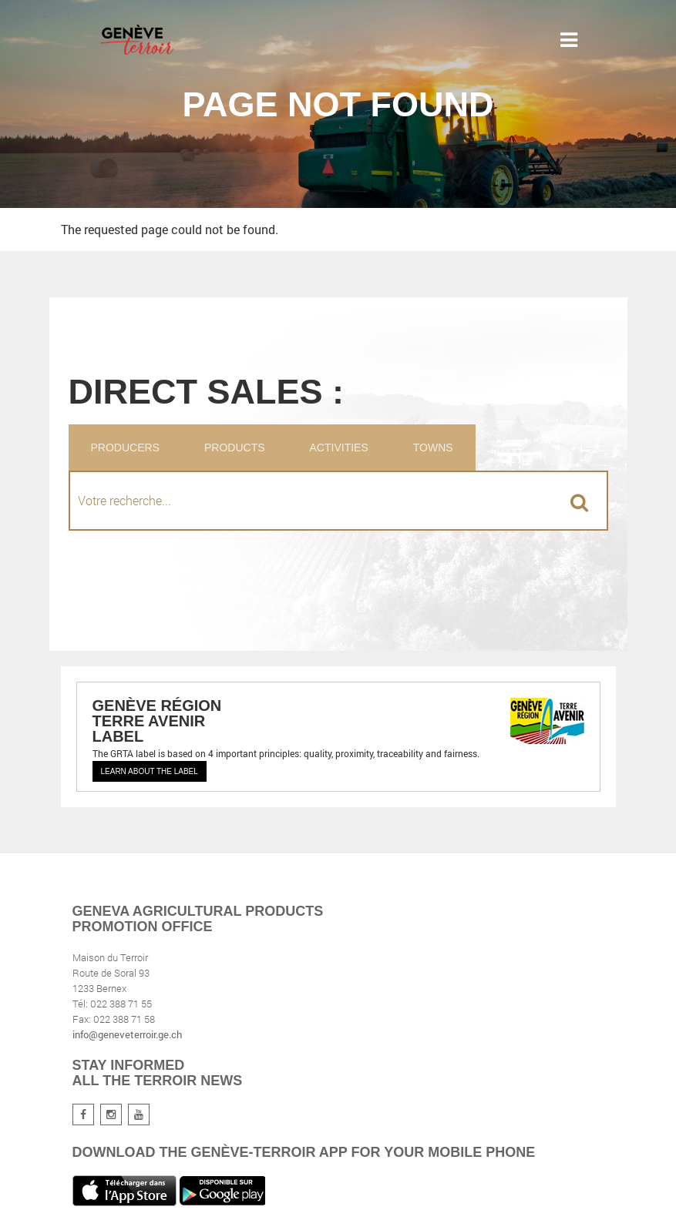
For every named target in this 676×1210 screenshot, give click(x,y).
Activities (339, 447)
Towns (433, 447)
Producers (125, 447)
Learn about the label (149, 771)
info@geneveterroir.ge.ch (127, 1034)
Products (234, 447)
